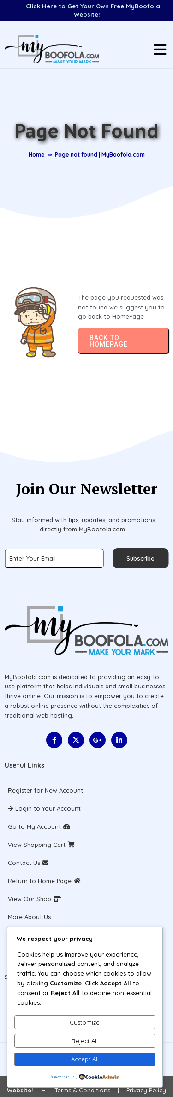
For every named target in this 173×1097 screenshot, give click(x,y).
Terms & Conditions (82, 1090)
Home (37, 154)
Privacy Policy (146, 1090)
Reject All (85, 1041)
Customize (85, 1022)
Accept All (85, 1059)
